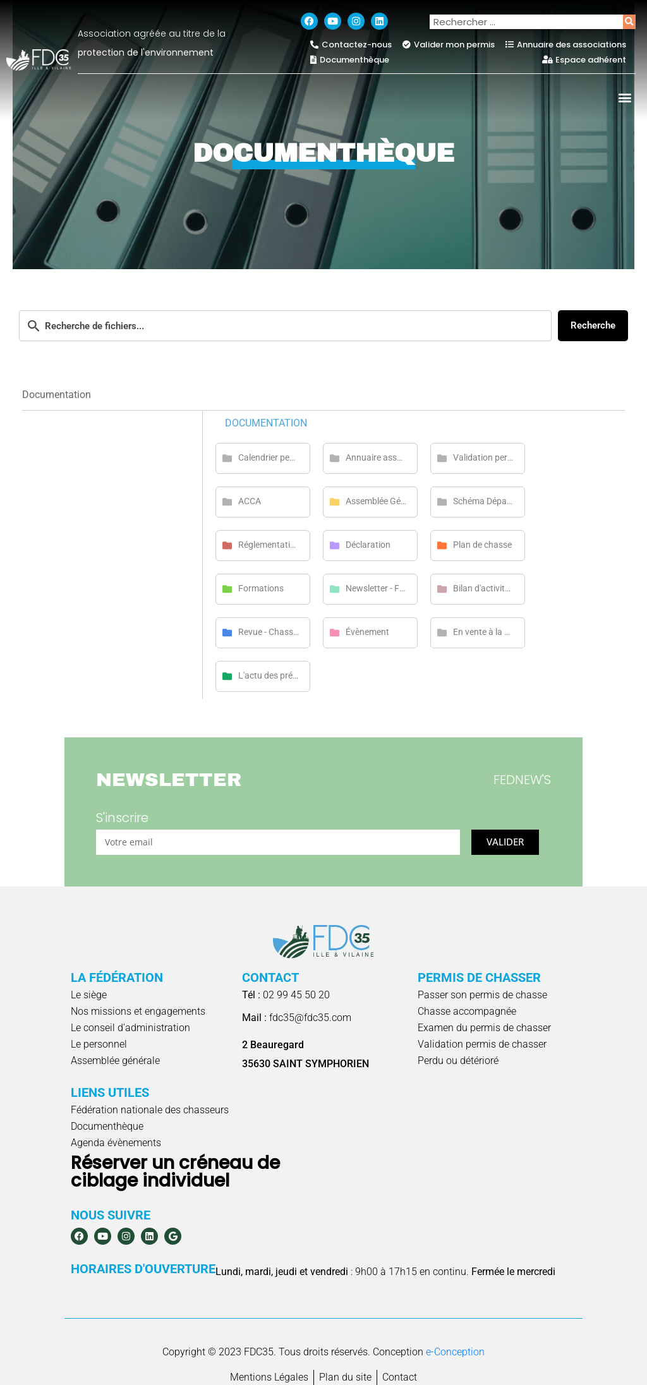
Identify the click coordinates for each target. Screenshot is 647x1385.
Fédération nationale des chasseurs (150, 1110)
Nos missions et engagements (138, 1011)
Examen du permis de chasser (484, 1028)
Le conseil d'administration (130, 1028)
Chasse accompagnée (467, 1011)
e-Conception (455, 1352)
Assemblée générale (115, 1061)
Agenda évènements (116, 1143)
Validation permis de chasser (482, 1044)
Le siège (89, 995)
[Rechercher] (629, 22)
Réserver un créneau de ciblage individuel (175, 1172)
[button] (625, 97)
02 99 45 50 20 (286, 995)
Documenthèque (107, 1126)
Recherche (593, 325)
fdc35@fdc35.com (296, 1018)
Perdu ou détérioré (458, 1061)
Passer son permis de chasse (482, 995)
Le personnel (99, 1044)
